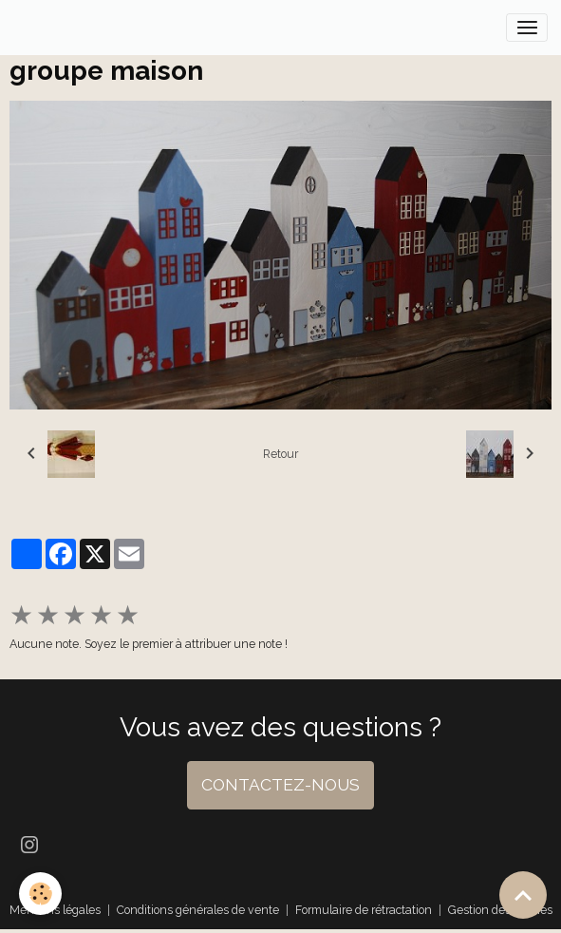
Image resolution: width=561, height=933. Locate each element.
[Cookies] (40, 893)
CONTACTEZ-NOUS (280, 784)
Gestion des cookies (500, 910)
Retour (280, 454)
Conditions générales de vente (198, 910)
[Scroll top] (523, 895)
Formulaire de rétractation (363, 910)
